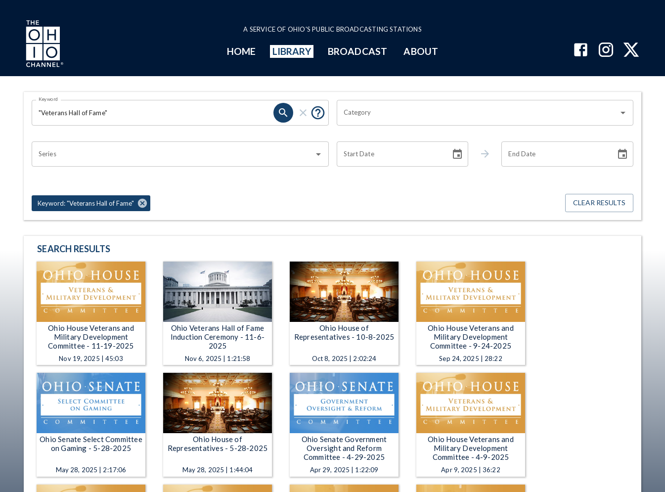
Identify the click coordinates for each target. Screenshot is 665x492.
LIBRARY (291, 51)
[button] (91, 203)
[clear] (303, 113)
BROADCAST (357, 51)
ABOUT (420, 51)
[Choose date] (457, 154)
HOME (241, 51)
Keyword (48, 99)
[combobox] (478, 112)
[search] (283, 113)
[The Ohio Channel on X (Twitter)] (631, 50)
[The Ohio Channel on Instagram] (606, 50)
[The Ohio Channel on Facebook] (580, 50)
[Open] (623, 113)
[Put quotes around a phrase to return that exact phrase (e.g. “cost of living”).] (318, 113)
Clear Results (599, 203)
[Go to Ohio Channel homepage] (43, 45)
